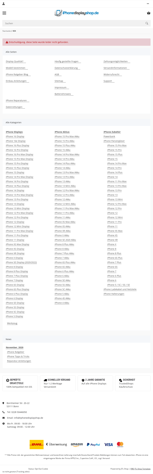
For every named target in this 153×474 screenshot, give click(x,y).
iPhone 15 (112, 158)
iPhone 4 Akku (62, 302)
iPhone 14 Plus (114, 172)
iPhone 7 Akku (62, 257)
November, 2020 (14, 347)
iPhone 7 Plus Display (17, 275)
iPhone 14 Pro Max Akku (67, 154)
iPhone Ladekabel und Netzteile (120, 289)
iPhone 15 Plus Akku (65, 145)
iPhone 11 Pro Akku (64, 212)
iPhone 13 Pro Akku (64, 176)
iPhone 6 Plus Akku (64, 271)
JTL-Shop (125, 468)
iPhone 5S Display (15, 307)
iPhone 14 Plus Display (17, 185)
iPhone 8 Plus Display (17, 271)
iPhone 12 (112, 212)
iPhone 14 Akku (62, 167)
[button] (148, 4)
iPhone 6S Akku (62, 266)
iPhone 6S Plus (114, 257)
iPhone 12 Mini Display (17, 226)
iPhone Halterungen (114, 293)
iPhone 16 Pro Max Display (19, 154)
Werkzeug (12, 323)
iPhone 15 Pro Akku (64, 140)
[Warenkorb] (149, 13)
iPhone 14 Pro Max (116, 163)
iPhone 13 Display (15, 203)
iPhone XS (112, 235)
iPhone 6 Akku (62, 275)
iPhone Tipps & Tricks (18, 356)
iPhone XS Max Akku (65, 221)
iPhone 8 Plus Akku (64, 244)
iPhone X (111, 244)
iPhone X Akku (62, 235)
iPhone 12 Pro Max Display (19, 212)
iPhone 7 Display (14, 280)
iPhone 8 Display (14, 266)
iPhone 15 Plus (114, 154)
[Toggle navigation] (4, 13)
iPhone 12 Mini (115, 217)
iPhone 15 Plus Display (17, 167)
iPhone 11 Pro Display (17, 235)
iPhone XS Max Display (17, 244)
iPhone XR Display (15, 253)
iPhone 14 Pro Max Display (19, 176)
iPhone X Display (14, 257)
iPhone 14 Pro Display (17, 181)
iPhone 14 (112, 176)
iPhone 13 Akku (62, 181)
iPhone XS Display (15, 248)
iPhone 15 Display (15, 172)
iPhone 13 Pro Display (17, 199)
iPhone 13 (112, 194)
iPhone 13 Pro (114, 190)
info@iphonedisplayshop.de (28, 417)
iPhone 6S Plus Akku (65, 262)
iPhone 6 (111, 280)
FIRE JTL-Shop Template (140, 468)
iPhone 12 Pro (114, 208)
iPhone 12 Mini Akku (65, 203)
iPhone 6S (112, 266)
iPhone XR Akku (63, 230)
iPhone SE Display (15, 302)
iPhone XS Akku (62, 226)
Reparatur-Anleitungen (19, 360)
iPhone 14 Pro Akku (64, 158)
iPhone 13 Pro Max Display (19, 194)
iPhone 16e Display (15, 140)
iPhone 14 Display (15, 190)
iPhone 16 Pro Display (17, 149)
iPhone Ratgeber (15, 351)
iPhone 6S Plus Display (17, 289)
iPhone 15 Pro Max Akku (67, 136)
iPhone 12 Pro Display (17, 217)
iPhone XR (112, 239)
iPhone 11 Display (15, 239)
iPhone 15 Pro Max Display (19, 158)
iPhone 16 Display (15, 136)
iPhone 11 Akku (62, 217)
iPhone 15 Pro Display (17, 163)
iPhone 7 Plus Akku (64, 253)
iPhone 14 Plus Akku (65, 163)
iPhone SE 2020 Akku (65, 239)
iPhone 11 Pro (114, 221)
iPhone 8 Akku (62, 248)
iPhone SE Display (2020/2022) (21, 262)
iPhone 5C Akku (63, 289)
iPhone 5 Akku (62, 293)
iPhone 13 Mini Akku (65, 185)
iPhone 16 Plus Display (17, 145)
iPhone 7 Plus (114, 262)
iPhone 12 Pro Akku (64, 194)
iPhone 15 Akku (62, 149)
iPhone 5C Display (15, 311)
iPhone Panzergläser (114, 140)
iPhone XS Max (114, 230)
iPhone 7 (111, 271)
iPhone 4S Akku (62, 298)
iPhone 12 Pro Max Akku (67, 190)
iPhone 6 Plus (114, 275)
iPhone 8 (111, 248)
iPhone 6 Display (14, 298)
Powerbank (109, 136)
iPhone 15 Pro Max (116, 145)
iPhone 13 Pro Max (116, 185)
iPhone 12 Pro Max (116, 203)
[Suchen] (72, 23)
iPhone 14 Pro (114, 167)
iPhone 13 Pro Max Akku (67, 172)
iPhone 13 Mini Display (17, 208)
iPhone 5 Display (14, 316)
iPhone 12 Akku (62, 199)
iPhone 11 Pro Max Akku (67, 208)
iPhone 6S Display (15, 284)
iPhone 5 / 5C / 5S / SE (118, 284)
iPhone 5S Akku (62, 284)
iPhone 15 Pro (114, 149)
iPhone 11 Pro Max (116, 181)
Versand (106, 458)
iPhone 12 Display (15, 221)
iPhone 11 (112, 226)
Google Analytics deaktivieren (15, 468)
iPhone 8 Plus (114, 253)
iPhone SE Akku (62, 280)
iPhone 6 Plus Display (17, 293)
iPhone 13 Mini (115, 199)
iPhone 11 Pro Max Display (19, 230)
